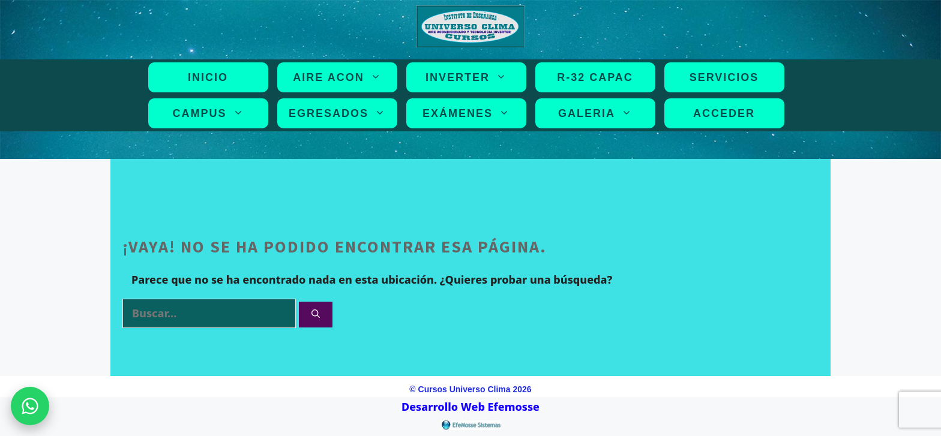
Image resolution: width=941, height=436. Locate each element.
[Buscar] (315, 314)
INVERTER (468, 77)
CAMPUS (210, 113)
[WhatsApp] (30, 406)
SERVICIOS (724, 77)
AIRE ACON (339, 77)
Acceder (724, 113)
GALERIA (597, 113)
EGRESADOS (339, 113)
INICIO (208, 77)
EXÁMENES (468, 113)
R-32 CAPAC (595, 77)
